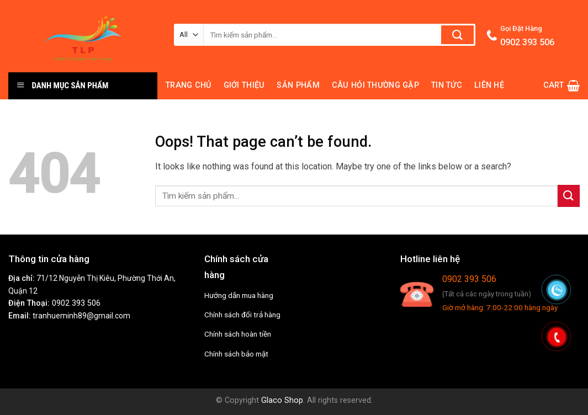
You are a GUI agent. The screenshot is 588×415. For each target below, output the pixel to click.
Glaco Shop (282, 400)
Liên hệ (489, 85)
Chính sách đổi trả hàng (242, 314)
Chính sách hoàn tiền (237, 333)
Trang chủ (188, 85)
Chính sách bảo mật (236, 353)
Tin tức (446, 85)
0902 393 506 (76, 303)
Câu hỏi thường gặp (375, 85)
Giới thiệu (244, 85)
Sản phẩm (298, 85)
